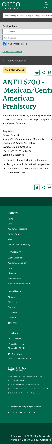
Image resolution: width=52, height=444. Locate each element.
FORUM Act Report (17, 380)
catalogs (18, 436)
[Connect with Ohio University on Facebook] (8, 413)
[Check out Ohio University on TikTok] (29, 413)
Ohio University (20, 406)
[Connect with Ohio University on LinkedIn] (17, 413)
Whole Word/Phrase (17, 43)
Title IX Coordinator (34, 393)
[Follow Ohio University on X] (25, 413)
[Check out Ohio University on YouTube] (21, 413)
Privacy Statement (41, 389)
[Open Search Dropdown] (46, 6)
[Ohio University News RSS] (33, 413)
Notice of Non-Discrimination (20, 389)
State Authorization (17, 393)
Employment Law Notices (32, 376)
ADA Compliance (14, 376)
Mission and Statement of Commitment (24, 385)
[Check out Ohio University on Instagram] (13, 413)
